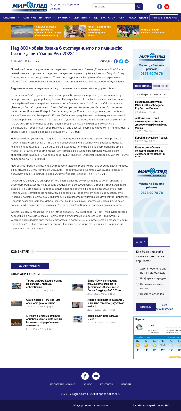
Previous (8, 31)
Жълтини (81, 17)
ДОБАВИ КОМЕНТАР (29, 265)
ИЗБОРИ (126, 384)
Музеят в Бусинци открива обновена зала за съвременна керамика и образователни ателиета (44, 320)
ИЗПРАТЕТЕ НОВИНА (164, 17)
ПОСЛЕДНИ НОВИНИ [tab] (161, 86)
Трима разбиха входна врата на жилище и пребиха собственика (44, 284)
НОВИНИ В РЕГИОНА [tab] (143, 86)
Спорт (112, 17)
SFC (166, 405)
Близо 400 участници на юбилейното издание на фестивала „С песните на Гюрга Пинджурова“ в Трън (104, 285)
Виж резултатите (164, 307)
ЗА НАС (87, 384)
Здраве (143, 17)
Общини (9, 17)
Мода (132, 17)
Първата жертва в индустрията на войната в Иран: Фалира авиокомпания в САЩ (48, 31)
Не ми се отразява (152, 294)
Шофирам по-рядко (153, 278)
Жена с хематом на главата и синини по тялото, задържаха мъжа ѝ (105, 303)
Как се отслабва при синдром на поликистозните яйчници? (99, 31)
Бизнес (63, 17)
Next (172, 31)
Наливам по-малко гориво (152, 286)
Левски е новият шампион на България (152, 31)
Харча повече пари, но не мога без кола (153, 270)
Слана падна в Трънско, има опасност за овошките (43, 301)
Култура (99, 17)
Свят (122, 17)
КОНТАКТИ (106, 384)
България (44, 17)
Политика (29, 17)
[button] (17, 17)
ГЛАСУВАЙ (145, 307)
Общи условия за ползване (90, 405)
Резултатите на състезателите (31, 88)
